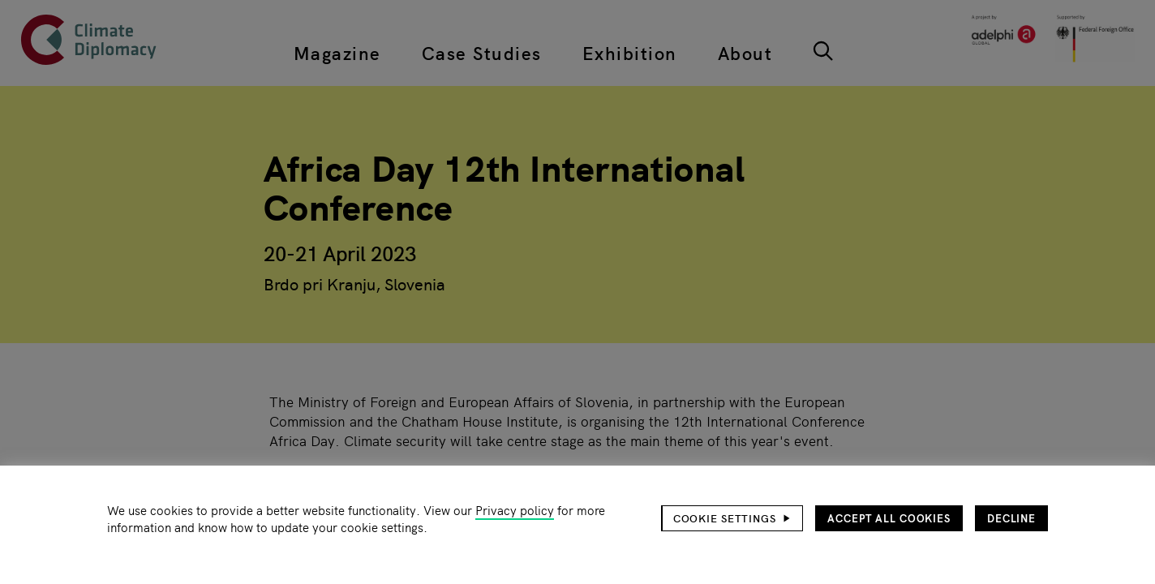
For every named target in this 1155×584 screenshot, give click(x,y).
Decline (1011, 518)
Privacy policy (514, 509)
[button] (732, 518)
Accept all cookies (889, 518)
